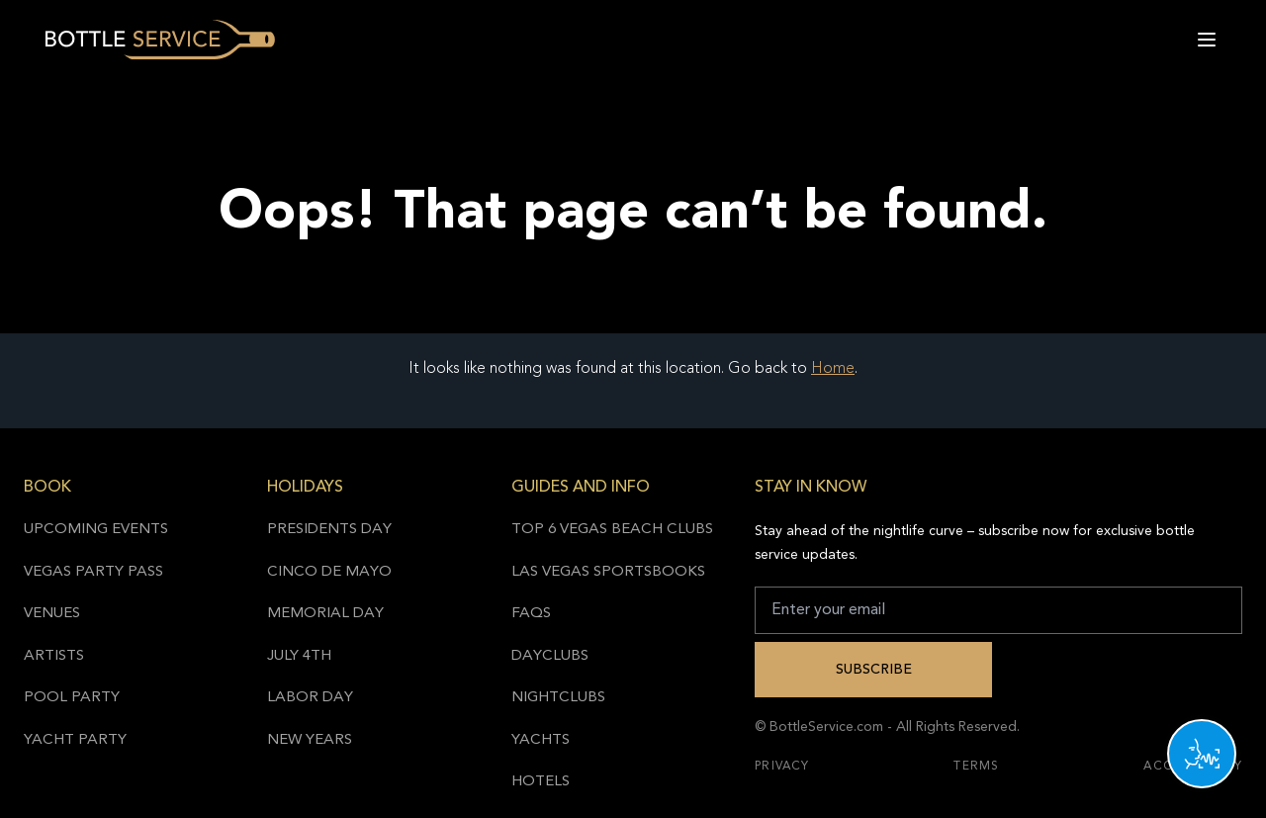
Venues (52, 613)
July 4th (299, 656)
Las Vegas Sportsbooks (608, 572)
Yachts (540, 740)
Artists (54, 656)
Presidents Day (329, 529)
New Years (309, 740)
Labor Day (310, 697)
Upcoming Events (96, 529)
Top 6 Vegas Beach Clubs (612, 529)
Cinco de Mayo (329, 572)
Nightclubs (558, 697)
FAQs (531, 613)
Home (833, 369)
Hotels (540, 781)
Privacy (782, 767)
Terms (976, 767)
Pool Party (72, 697)
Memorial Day (325, 613)
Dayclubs (549, 656)
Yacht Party (75, 740)
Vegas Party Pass (93, 572)
